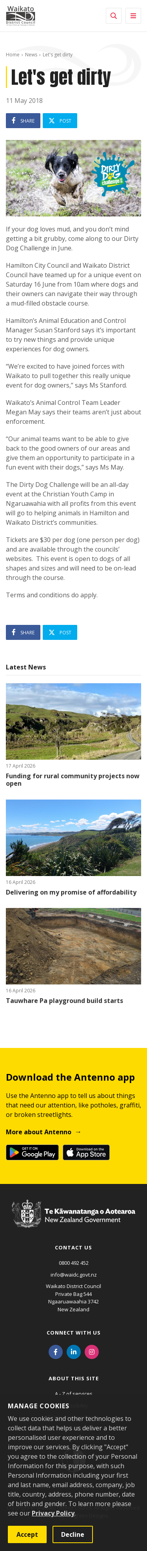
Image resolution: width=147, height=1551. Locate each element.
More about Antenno (38, 1132)
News (31, 54)
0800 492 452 (74, 1262)
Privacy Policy (53, 1513)
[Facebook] (56, 1351)
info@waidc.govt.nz (74, 1274)
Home (13, 54)
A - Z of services (74, 1393)
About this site (74, 1378)
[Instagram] (92, 1351)
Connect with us (74, 1332)
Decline (72, 1534)
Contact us (73, 1247)
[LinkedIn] (74, 1351)
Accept (27, 1534)
